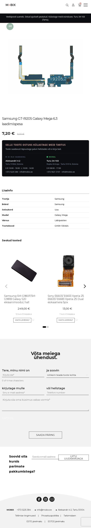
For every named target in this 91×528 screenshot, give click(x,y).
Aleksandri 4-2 (13, 160)
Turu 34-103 (53, 160)
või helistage (55, 388)
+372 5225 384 (12, 172)
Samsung (59, 204)
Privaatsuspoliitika (50, 515)
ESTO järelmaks (34, 521)
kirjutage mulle (13, 388)
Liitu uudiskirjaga (73, 457)
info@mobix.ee (26, 172)
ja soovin (52, 370)
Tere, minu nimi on (16, 370)
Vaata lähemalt (22, 320)
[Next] (84, 286)
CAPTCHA (7, 418)
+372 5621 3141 (53, 172)
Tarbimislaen (70, 515)
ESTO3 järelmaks (56, 521)
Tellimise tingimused (25, 515)
